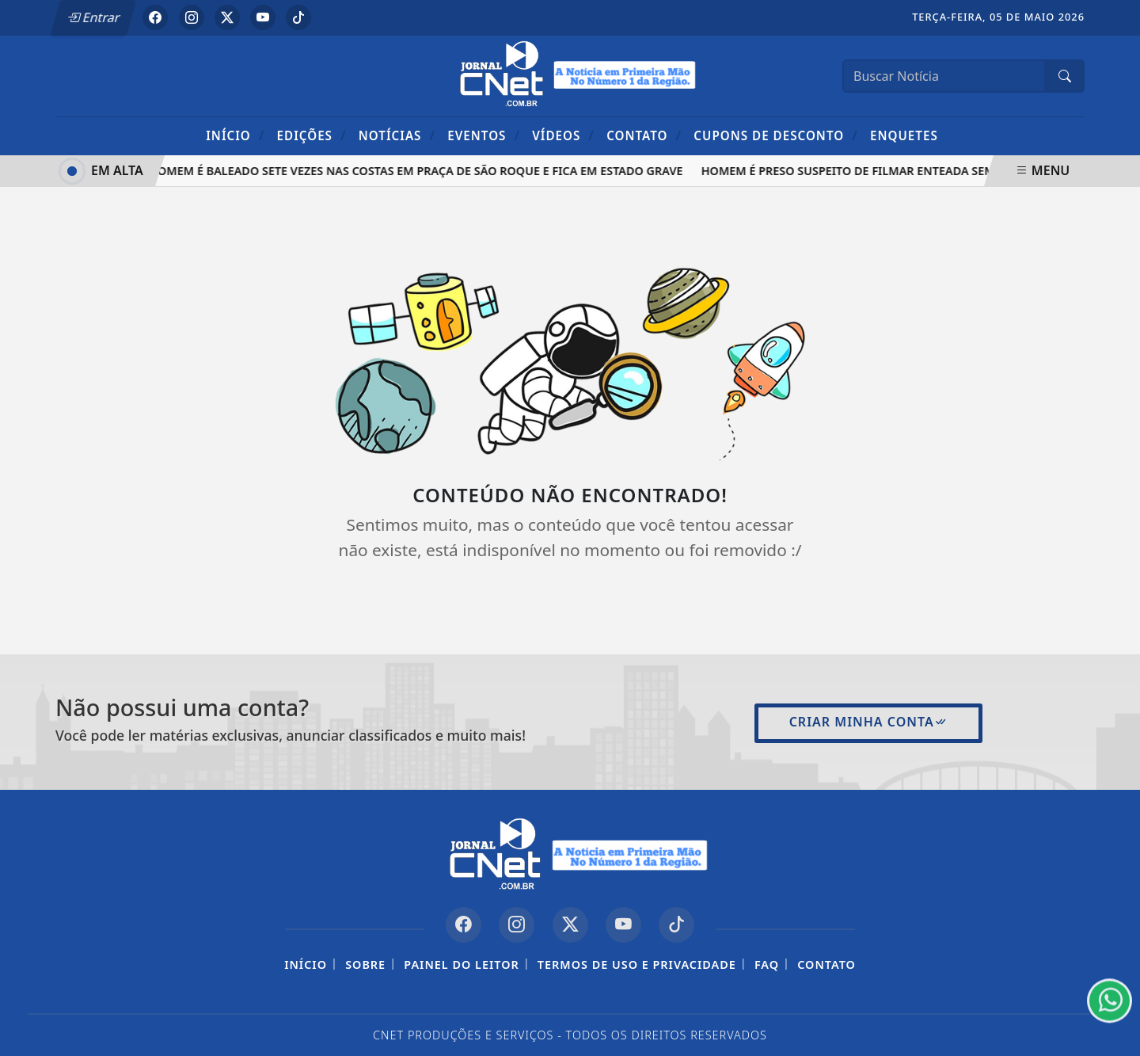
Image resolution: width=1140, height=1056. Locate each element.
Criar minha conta (868, 721)
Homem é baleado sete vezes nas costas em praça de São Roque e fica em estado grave (418, 170)
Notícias (397, 135)
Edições (312, 135)
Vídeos (563, 135)
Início (235, 135)
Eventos (483, 135)
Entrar (93, 17)
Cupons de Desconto (775, 135)
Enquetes (904, 135)
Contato (644, 135)
